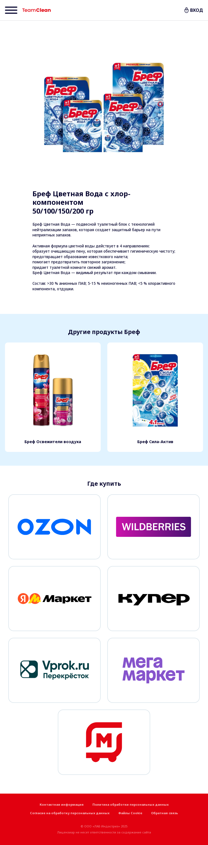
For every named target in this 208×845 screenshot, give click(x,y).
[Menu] (11, 10)
